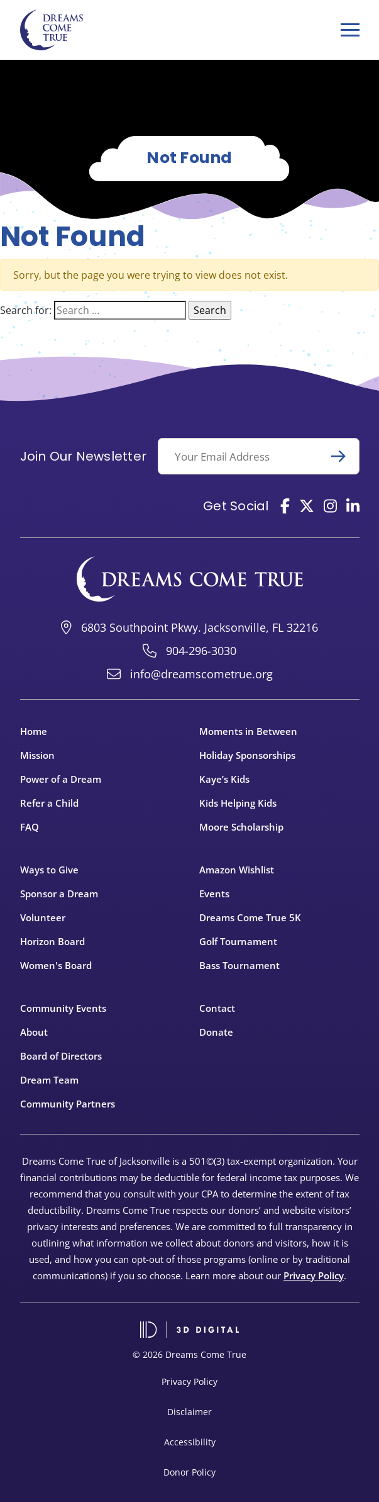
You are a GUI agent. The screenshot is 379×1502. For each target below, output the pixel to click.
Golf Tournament (238, 941)
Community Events (63, 1008)
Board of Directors (61, 1056)
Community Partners (67, 1103)
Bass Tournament (239, 965)
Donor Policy (189, 1472)
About (34, 1032)
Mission (37, 755)
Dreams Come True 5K (250, 917)
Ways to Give (49, 869)
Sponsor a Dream (59, 893)
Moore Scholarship (241, 827)
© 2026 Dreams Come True (189, 1354)
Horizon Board (52, 941)
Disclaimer (189, 1412)
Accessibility (190, 1442)
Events (214, 893)
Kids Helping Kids (238, 803)
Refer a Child (49, 803)
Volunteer (42, 917)
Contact (217, 1008)
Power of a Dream (60, 779)
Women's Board (56, 965)
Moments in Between (248, 731)
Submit (344, 456)
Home (33, 731)
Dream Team (49, 1079)
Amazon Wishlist (236, 869)
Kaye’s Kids (224, 779)
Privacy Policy (313, 1275)
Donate (216, 1032)
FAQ (29, 827)
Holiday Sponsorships (247, 755)
